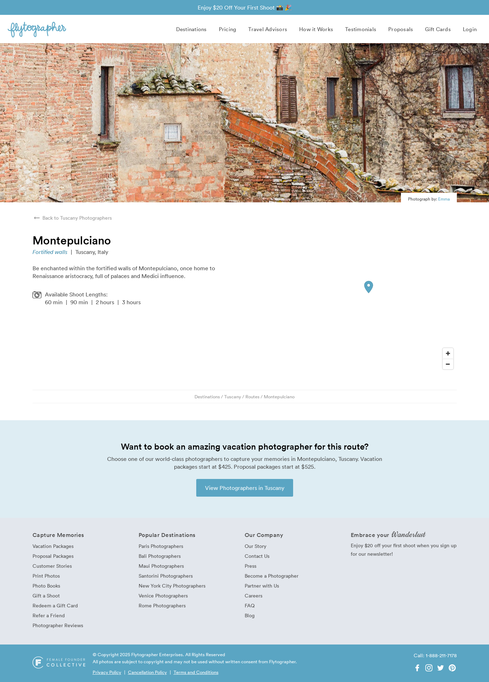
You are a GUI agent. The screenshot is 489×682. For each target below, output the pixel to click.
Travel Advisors (267, 29)
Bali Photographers (160, 556)
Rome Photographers (162, 605)
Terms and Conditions (196, 672)
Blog (250, 615)
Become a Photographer (271, 575)
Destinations (191, 29)
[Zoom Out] (448, 364)
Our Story (255, 546)
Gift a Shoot (46, 595)
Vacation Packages (53, 546)
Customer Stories (52, 565)
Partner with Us (262, 585)
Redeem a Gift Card (55, 605)
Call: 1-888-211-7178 (435, 655)
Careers (253, 595)
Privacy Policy (107, 672)
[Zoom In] (448, 353)
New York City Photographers (172, 585)
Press (250, 565)
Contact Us (257, 556)
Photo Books (46, 585)
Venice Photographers (163, 595)
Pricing (228, 29)
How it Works (316, 29)
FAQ (250, 605)
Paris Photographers (161, 546)
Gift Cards (438, 29)
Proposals (400, 29)
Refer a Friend (49, 615)
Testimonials (360, 29)
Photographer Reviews (58, 625)
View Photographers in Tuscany (244, 487)
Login (470, 29)
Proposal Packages (53, 556)
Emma (444, 199)
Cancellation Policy (147, 672)
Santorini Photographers (166, 575)
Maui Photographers (161, 565)
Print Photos (46, 575)
